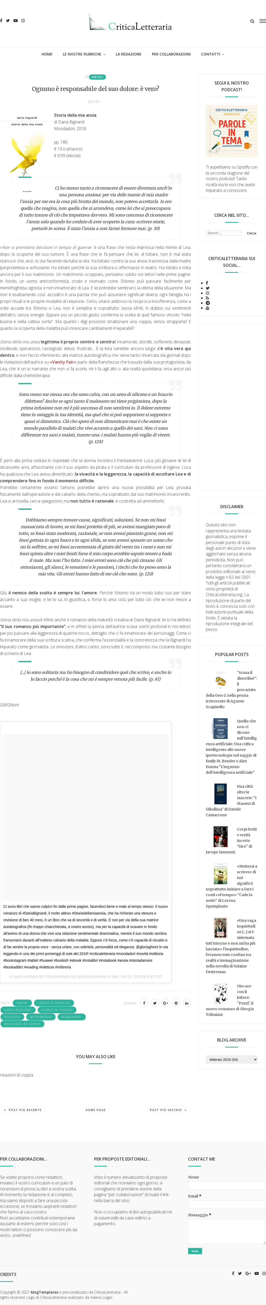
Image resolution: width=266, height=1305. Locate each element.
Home (47, 54)
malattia (12, 1017)
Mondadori (72, 1017)
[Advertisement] (232, 407)
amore (97, 77)
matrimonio (41, 1017)
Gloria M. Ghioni (57, 1010)
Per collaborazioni (171, 54)
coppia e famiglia (54, 1003)
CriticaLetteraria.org (60, 976)
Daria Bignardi (18, 1010)
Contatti (210, 54)
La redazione (129, 54)
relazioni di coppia (22, 1024)
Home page (96, 1110)
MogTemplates (44, 1292)
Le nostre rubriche (82, 54)
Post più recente (23, 1110)
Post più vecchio (168, 1110)
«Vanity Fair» (63, 362)
